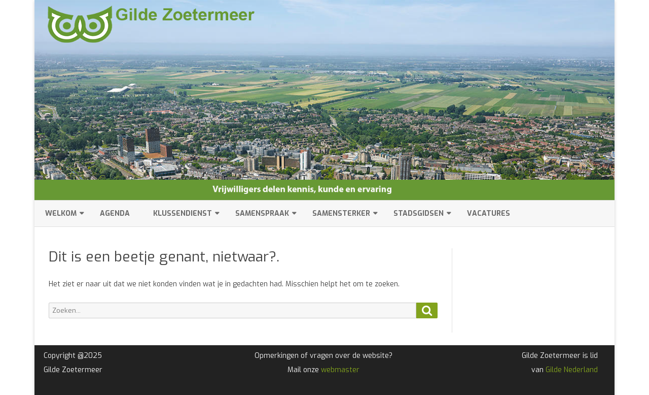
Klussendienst (182, 213)
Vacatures (488, 213)
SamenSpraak (262, 213)
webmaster (340, 370)
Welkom (61, 213)
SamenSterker (341, 213)
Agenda (115, 213)
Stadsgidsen (418, 213)
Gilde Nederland (572, 370)
